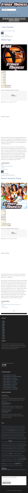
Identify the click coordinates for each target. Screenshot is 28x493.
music (21, 453)
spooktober (17, 435)
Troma (19, 455)
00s (10, 453)
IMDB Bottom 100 (5, 461)
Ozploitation (14, 459)
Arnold (16, 430)
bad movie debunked (7, 451)
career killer (16, 450)
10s (19, 304)
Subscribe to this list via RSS (8, 30)
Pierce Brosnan (14, 445)
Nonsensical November (5, 453)
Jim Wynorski (10, 435)
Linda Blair (12, 432)
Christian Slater (16, 455)
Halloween (9, 459)
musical (8, 437)
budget (22, 445)
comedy (22, 451)
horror (3, 463)
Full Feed (4, 366)
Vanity (2, 445)
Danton (6, 459)
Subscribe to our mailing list (9, 477)
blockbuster (3, 438)
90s (11, 166)
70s (19, 461)
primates (3, 441)
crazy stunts (20, 465)
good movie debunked (12, 437)
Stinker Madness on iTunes (9, 375)
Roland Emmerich (14, 429)
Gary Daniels (7, 166)
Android (12, 102)
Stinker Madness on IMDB (9, 386)
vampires (23, 426)
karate (2, 166)
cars (21, 463)
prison (19, 426)
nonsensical (22, 455)
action (17, 463)
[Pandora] (23, 19)
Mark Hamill (15, 465)
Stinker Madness (5, 35)
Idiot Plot (19, 430)
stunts (19, 432)
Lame (10, 445)
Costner (16, 426)
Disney (8, 450)
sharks (12, 459)
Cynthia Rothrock (11, 304)
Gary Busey (17, 448)
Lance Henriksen (14, 453)
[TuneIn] (16, 21)
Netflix (8, 469)
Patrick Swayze (18, 451)
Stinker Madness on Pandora (10, 378)
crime (21, 427)
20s (14, 448)
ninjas (9, 432)
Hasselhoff (3, 459)
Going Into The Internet (8, 463)
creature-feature (12, 426)
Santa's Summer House (11, 178)
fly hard (7, 465)
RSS (16, 102)
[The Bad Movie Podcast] (14, 4)
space (11, 451)
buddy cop (22, 450)
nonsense (22, 459)
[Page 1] (14, 311)
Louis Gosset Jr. (10, 465)
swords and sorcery (17, 427)
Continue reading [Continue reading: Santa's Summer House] (5, 301)
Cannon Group (5, 435)
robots (5, 450)
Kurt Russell (18, 437)
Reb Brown (3, 426)
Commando (4, 395)
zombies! (20, 435)
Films (2, 43)
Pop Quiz (15, 441)
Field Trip (12, 450)
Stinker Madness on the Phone (10, 389)
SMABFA (7, 448)
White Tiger (6, 40)
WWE (12, 448)
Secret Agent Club (6, 403)
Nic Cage (7, 443)
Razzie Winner (23, 441)
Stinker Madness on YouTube (10, 384)
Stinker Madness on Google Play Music (12, 376)
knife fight (13, 435)
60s (17, 465)
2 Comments (5, 169)
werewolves (6, 432)
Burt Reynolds (18, 469)
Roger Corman (16, 432)
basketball (18, 453)
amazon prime (20, 438)
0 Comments (5, 307)
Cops (25, 469)
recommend (21, 437)
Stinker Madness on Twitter (9, 381)
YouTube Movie (11, 430)
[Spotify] (17, 19)
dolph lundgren (7, 426)
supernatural (8, 455)
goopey (7, 427)
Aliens (21, 426)
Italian (10, 450)
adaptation (24, 438)
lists (21, 469)
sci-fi (13, 441)
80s (4, 469)
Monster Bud (12, 427)
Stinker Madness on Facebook (10, 382)
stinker (3, 427)
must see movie (7, 429)
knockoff (19, 450)
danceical (11, 455)
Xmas (17, 304)
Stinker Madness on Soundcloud (10, 379)
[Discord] (11, 21)
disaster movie (6, 445)
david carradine (7, 438)
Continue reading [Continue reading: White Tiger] (5, 162)
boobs (10, 448)
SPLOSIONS (4, 455)
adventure (4, 465)
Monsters (13, 463)
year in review (19, 429)
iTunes (7, 102)
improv (18, 459)
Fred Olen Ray (23, 432)
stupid (24, 437)
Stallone (11, 438)
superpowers (6, 441)
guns (9, 427)
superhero (10, 461)
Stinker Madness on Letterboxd (10, 387)
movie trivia (14, 451)
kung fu (5, 437)
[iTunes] (11, 19)
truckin (14, 438)
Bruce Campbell (18, 445)
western (16, 438)
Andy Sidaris (3, 448)
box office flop (21, 448)
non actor (19, 441)
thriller (5, 427)
